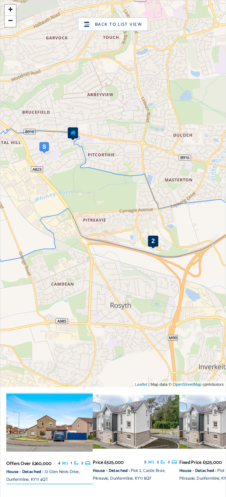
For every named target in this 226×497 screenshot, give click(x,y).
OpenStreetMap (187, 384)
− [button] (10, 21)
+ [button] (10, 10)
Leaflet (141, 384)
